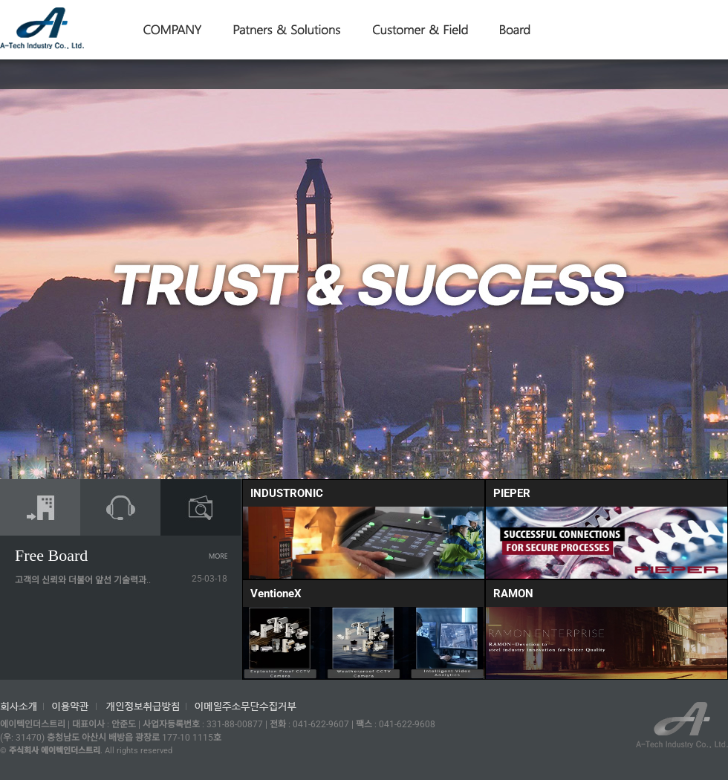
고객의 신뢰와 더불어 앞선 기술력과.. (83, 580)
